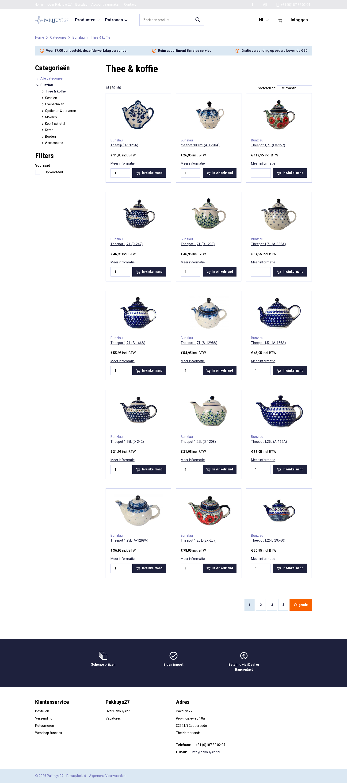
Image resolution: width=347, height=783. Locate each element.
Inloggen (299, 19)
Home (39, 4)
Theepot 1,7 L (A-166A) (128, 343)
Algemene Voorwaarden (107, 776)
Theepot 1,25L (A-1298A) (129, 540)
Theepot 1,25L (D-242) (127, 441)
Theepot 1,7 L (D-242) (127, 244)
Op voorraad (54, 172)
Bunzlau (81, 4)
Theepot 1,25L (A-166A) (269, 441)
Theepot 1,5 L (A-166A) (268, 343)
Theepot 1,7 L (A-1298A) (199, 343)
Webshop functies (48, 733)
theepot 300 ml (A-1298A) (200, 145)
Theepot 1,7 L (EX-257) (268, 145)
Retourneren (44, 726)
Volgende (301, 605)
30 (113, 88)
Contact (130, 4)
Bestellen (42, 711)
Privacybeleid (76, 776)
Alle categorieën (50, 79)
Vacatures (113, 718)
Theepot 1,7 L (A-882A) (268, 244)
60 (119, 88)
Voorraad (42, 165)
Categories (58, 37)
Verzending (43, 718)
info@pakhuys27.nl (206, 752)
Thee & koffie (100, 37)
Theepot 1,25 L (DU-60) (268, 540)
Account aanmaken (105, 4)
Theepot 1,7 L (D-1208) (198, 244)
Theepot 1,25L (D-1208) (198, 441)
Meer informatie (123, 163)
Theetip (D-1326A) (124, 145)
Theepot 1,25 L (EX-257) (199, 540)
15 (107, 88)
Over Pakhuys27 (59, 4)
